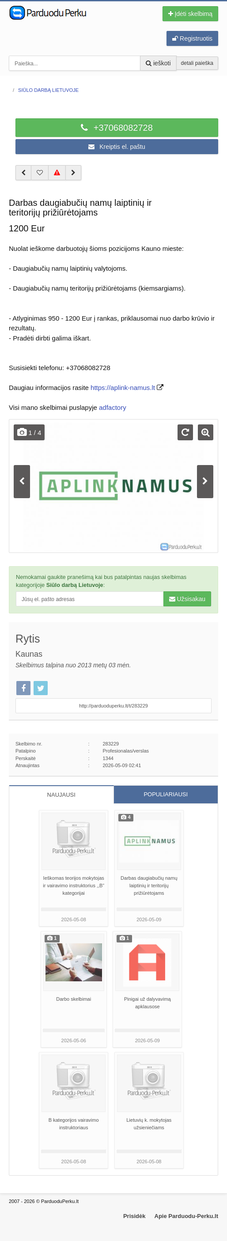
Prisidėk (134, 1216)
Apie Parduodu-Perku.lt (186, 1216)
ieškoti (158, 63)
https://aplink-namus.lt (123, 387)
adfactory (112, 407)
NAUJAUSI (61, 794)
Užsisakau (187, 598)
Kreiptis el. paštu (116, 146)
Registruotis (192, 38)
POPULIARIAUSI (166, 794)
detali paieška (197, 63)
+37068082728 (117, 127)
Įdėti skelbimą (190, 13)
